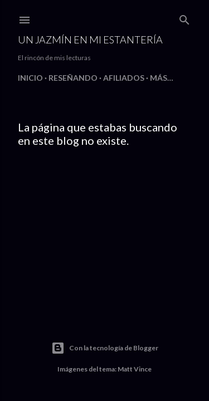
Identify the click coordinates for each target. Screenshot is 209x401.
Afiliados (123, 77)
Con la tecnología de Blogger (104, 348)
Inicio (30, 77)
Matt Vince (135, 369)
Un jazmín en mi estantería (90, 39)
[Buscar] (184, 17)
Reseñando (73, 77)
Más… (161, 77)
